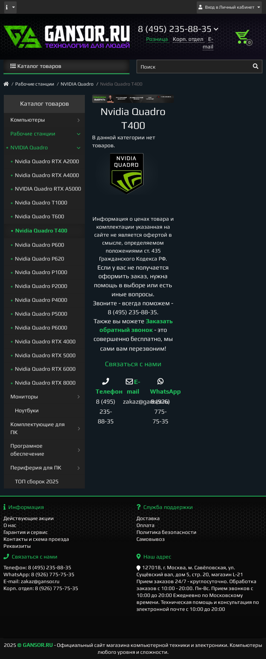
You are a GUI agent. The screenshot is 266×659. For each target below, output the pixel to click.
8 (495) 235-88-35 (132, 312)
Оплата (145, 525)
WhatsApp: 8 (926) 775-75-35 (38, 574)
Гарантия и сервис (25, 532)
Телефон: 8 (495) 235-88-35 (37, 567)
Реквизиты (17, 546)
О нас (9, 525)
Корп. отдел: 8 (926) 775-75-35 (40, 588)
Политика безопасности (166, 532)
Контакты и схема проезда (36, 539)
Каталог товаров (35, 66)
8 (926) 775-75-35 (160, 411)
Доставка (148, 518)
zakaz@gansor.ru (146, 401)
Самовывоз (150, 539)
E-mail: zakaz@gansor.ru (31, 581)
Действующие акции (28, 518)
